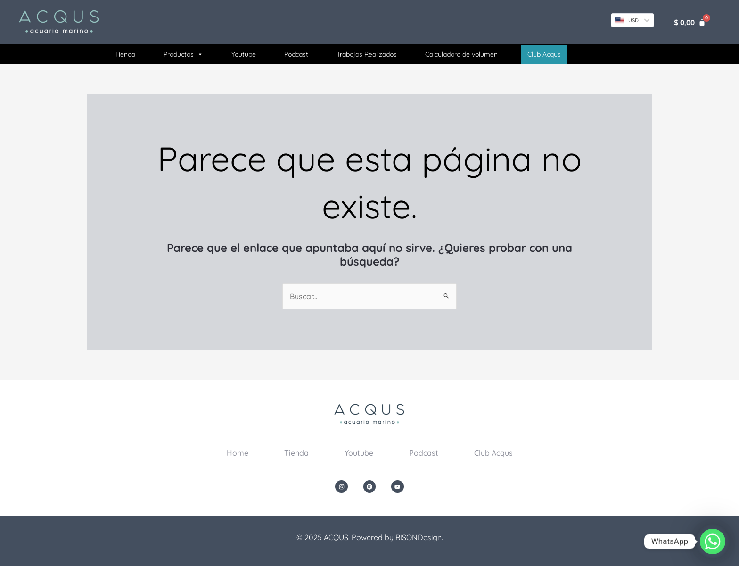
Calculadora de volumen (461, 54)
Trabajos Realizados (367, 54)
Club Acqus (493, 453)
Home (237, 453)
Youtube (243, 54)
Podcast (296, 54)
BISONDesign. (419, 537)
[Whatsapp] (712, 541)
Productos (183, 54)
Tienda (125, 54)
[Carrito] (690, 22)
